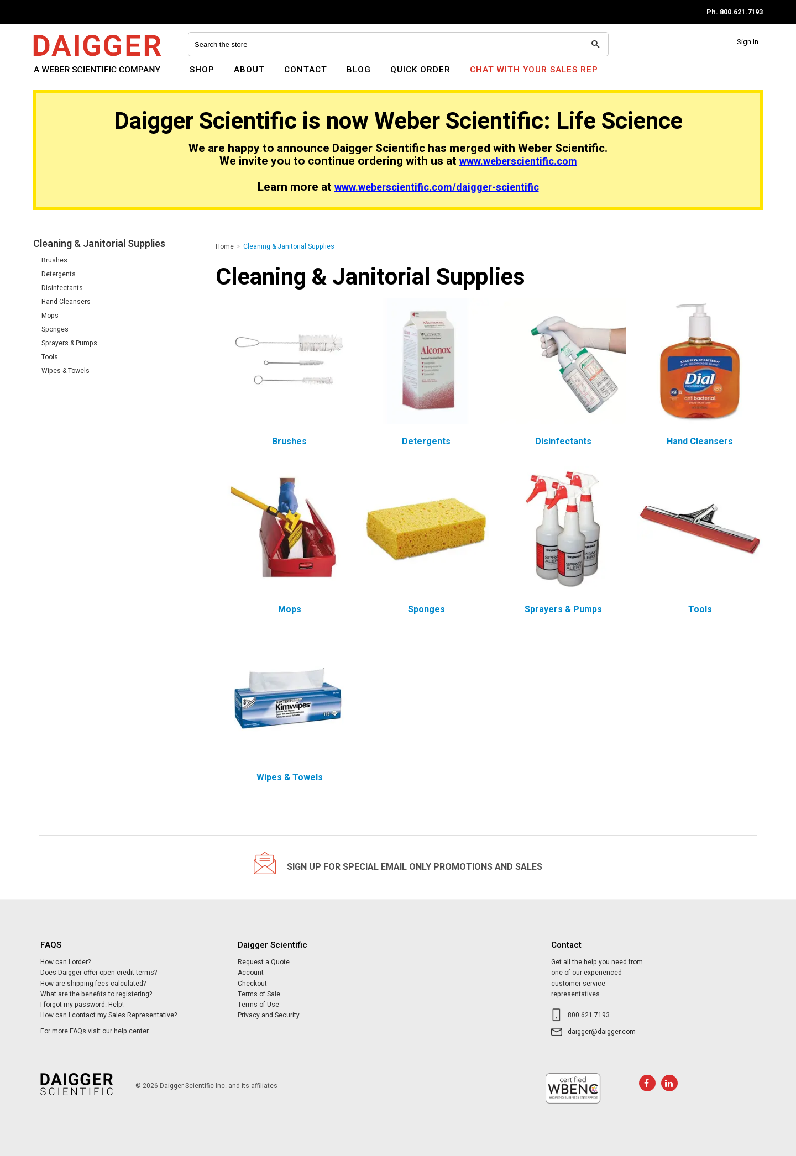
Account (251, 973)
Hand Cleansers (66, 302)
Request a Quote (264, 962)
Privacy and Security (269, 1015)
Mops (50, 315)
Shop (202, 70)
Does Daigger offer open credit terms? (98, 973)
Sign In (747, 41)
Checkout (252, 984)
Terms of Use (258, 1005)
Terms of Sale (259, 994)
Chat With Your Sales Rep (534, 70)
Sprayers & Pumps (69, 343)
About (249, 70)
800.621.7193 (589, 1015)
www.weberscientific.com (518, 161)
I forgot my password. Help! (82, 1005)
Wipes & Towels (65, 371)
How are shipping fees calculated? (93, 984)
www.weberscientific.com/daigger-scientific (436, 187)
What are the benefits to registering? (96, 994)
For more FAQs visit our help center (94, 1031)
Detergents (58, 274)
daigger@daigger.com (602, 1032)
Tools (49, 357)
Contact (305, 70)
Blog (359, 70)
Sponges (55, 329)
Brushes (54, 260)
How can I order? (65, 962)
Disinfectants (62, 288)
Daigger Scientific (63, 76)
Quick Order (420, 70)
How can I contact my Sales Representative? (108, 1015)
